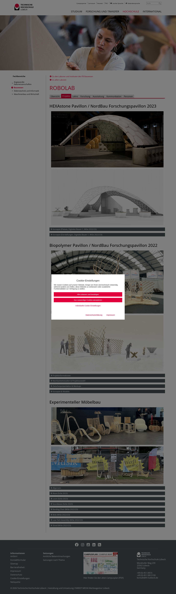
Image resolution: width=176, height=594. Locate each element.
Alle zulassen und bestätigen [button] (88, 294)
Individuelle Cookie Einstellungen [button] (87, 306)
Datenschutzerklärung (94, 315)
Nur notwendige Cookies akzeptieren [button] (88, 300)
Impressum (110, 315)
